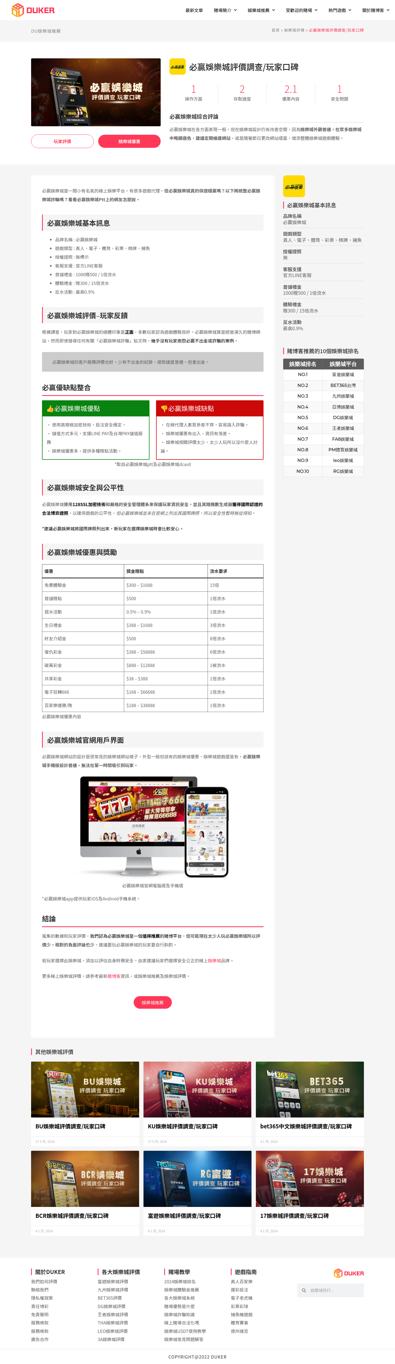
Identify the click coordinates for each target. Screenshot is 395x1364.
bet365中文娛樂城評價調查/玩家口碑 (306, 1126)
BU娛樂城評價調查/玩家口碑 (70, 1126)
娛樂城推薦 (153, 1002)
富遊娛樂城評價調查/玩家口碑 (184, 1215)
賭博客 (114, 976)
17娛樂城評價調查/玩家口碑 (294, 1215)
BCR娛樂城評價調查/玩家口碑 (72, 1215)
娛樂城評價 (294, 30)
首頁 (276, 30)
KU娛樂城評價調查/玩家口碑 (183, 1126)
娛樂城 (214, 960)
